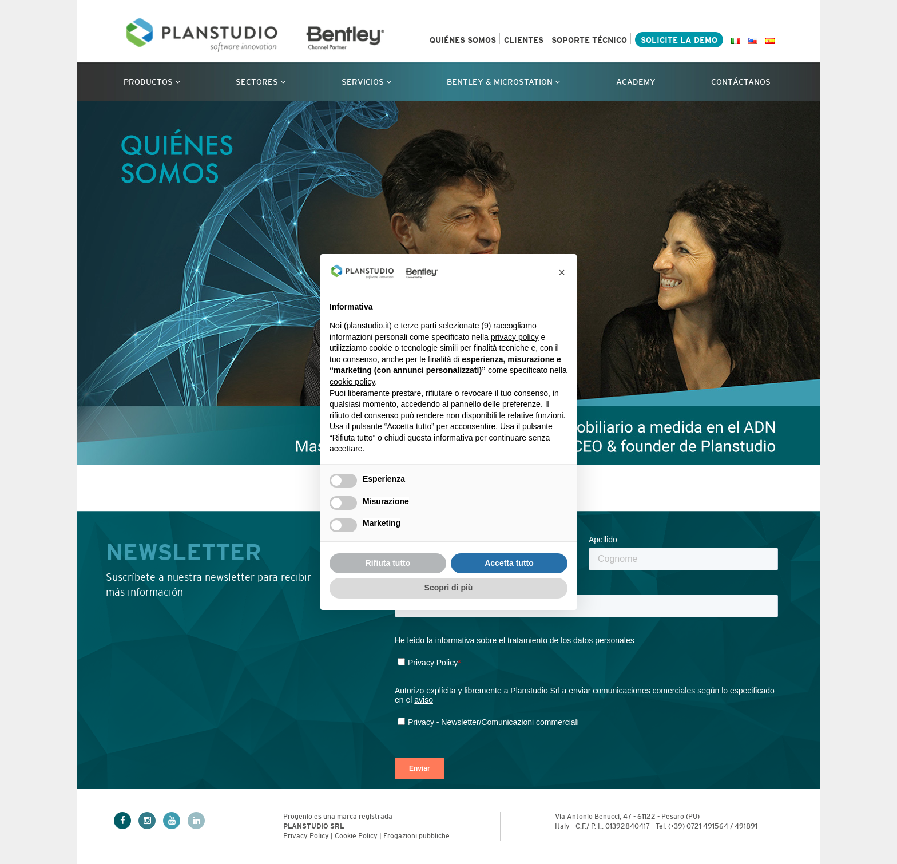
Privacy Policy (306, 836)
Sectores (260, 81)
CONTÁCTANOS (741, 81)
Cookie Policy (356, 836)
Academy (636, 81)
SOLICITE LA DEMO (679, 40)
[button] (562, 272)
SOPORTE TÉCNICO (589, 40)
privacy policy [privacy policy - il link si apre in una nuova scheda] (515, 337)
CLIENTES (523, 40)
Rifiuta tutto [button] (388, 563)
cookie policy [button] (352, 381)
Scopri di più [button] (448, 587)
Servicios (366, 81)
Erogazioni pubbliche (416, 836)
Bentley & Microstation (503, 81)
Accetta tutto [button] (509, 563)
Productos (152, 81)
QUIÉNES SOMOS (463, 40)
